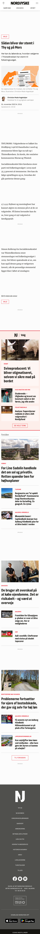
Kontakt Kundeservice (20, 844)
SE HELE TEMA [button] (20, 426)
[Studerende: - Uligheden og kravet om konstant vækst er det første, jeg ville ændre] (6, 395)
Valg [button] (5, 37)
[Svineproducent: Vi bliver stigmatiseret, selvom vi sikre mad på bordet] (20, 349)
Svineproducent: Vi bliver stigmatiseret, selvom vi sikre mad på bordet (19, 374)
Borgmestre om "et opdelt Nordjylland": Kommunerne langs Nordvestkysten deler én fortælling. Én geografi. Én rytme (27, 498)
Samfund (7, 8)
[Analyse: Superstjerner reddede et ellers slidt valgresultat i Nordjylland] (6, 409)
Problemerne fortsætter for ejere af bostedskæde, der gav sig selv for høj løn (19, 703)
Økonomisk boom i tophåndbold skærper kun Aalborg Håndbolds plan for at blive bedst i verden (27, 520)
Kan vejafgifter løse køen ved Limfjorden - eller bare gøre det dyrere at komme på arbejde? (26, 744)
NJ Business (20, 813)
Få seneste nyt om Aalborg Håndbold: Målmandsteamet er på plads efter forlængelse (26, 724)
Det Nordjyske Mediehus (23, 886)
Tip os (20, 808)
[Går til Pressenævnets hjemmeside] (20, 900)
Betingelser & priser (20, 834)
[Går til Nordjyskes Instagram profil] (20, 879)
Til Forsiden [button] (20, 758)
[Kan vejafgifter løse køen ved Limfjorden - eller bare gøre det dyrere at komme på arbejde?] (6, 740)
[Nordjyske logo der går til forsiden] (20, 3)
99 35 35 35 (21, 891)
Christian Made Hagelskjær (17, 98)
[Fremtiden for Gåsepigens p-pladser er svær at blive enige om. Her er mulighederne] (6, 614)
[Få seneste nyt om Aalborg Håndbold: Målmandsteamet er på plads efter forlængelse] (6, 719)
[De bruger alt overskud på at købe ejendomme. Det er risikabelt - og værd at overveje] (20, 571)
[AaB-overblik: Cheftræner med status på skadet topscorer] (6, 634)
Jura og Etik (20, 839)
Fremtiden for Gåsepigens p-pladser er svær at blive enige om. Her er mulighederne (26, 619)
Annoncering (20, 829)
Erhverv (20, 8)
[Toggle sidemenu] (37, 3)
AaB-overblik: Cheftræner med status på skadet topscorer (26, 639)
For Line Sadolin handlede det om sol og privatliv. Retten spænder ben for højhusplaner (18, 474)
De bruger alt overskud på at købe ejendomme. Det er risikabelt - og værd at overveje (20, 596)
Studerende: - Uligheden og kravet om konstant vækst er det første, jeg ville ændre (25, 397)
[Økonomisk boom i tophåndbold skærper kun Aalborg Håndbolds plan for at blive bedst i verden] (6, 515)
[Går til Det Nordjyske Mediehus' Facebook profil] (15, 879)
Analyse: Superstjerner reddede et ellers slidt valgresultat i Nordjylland (25, 415)
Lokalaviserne (20, 860)
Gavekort (20, 823)
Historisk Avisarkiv (20, 849)
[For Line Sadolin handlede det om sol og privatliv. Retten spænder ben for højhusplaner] (20, 449)
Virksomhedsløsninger (20, 818)
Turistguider (20, 865)
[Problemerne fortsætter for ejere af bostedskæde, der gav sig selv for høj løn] (20, 680)
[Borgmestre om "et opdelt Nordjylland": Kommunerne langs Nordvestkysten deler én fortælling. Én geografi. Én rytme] (6, 493)
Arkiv (20, 855)
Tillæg (20, 870)
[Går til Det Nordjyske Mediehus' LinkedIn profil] (25, 879)
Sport (32, 8)
